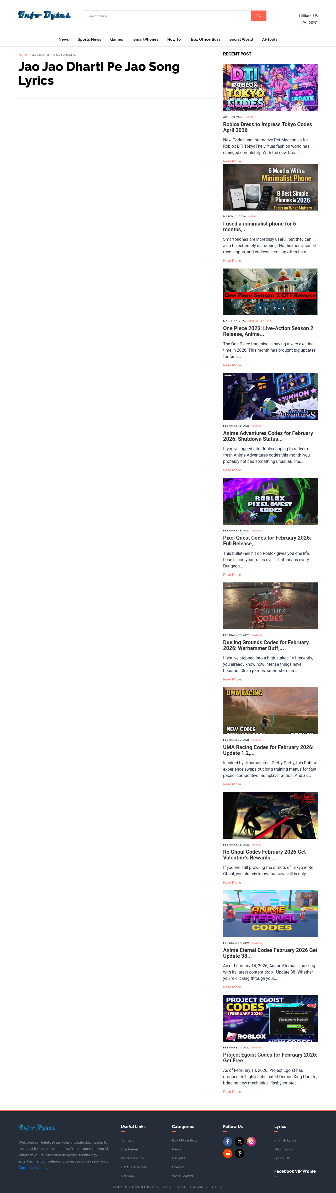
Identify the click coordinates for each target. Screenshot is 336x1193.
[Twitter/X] (239, 1141)
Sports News (89, 39)
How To (174, 39)
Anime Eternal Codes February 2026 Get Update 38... (270, 953)
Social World (241, 39)
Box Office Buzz (205, 39)
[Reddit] (227, 1153)
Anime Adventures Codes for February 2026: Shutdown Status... (268, 436)
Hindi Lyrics (284, 1149)
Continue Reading (33, 1167)
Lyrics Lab (282, 1158)
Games (116, 39)
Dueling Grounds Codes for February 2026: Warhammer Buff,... (266, 645)
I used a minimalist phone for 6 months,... (259, 227)
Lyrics (280, 1126)
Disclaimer (130, 1149)
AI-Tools (269, 39)
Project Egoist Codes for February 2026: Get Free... (270, 1058)
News (64, 39)
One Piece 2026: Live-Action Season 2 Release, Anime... (268, 331)
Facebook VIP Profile (295, 1171)
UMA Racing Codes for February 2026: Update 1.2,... (268, 750)
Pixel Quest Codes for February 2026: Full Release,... (267, 541)
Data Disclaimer (134, 1167)
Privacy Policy (132, 1158)
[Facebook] (227, 1141)
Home (22, 55)
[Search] (258, 16)
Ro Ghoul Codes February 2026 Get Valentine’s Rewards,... (264, 855)
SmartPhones (145, 39)
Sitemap (127, 1176)
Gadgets (178, 1158)
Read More (232, 161)
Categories (183, 1126)
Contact (127, 1140)
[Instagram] (251, 1141)
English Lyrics (285, 1140)
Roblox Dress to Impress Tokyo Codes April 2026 (267, 127)
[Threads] (239, 1153)
